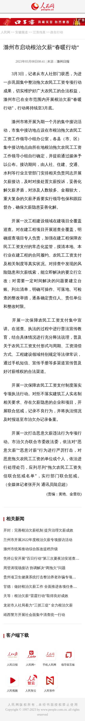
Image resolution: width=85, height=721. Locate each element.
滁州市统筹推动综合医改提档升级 (30, 549)
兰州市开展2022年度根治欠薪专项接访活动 (37, 540)
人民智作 (50, 682)
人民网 (5, 32)
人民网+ (31, 656)
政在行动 (56, 32)
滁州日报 (63, 61)
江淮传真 (39, 32)
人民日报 (13, 656)
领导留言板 (68, 656)
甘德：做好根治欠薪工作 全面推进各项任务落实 (41, 586)
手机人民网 (50, 656)
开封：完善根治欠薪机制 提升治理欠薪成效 (38, 530)
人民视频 (13, 682)
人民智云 (31, 682)
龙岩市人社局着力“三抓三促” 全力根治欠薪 (38, 605)
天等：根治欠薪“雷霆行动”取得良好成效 (35, 596)
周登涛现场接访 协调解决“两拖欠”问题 (34, 568)
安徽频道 (21, 32)
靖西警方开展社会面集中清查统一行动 (34, 615)
